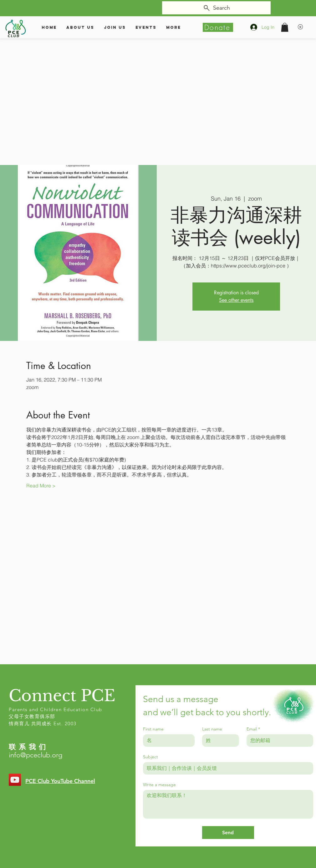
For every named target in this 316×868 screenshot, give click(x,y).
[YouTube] (15, 780)
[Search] (216, 7)
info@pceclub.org (35, 755)
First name (153, 729)
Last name (212, 729)
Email (253, 729)
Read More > (41, 485)
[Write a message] (228, 804)
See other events (236, 300)
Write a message (159, 784)
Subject (150, 757)
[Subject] (226, 768)
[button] (284, 27)
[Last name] (218, 740)
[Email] (278, 740)
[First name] (167, 740)
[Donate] (218, 27)
